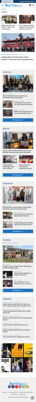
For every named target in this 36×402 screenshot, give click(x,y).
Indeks (5, 392)
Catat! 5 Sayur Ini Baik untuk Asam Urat (15, 325)
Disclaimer (22, 394)
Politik (12, 54)
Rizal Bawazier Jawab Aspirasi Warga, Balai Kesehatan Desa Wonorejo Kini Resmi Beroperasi (17, 208)
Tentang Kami (13, 392)
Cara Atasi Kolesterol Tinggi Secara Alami (16, 337)
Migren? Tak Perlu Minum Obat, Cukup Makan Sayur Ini (17, 318)
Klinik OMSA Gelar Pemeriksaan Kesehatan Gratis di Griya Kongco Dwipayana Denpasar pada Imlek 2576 (26, 166)
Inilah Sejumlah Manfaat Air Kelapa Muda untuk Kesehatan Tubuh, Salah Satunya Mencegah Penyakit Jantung (23, 274)
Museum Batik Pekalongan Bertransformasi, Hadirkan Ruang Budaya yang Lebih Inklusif (17, 151)
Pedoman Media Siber (26, 392)
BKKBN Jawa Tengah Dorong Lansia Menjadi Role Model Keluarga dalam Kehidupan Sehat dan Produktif (23, 112)
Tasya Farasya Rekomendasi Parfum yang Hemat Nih (16, 312)
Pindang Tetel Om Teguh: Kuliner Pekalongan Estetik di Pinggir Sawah (17, 267)
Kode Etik (14, 394)
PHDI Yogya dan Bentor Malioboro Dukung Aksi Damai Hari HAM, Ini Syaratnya (26, 27)
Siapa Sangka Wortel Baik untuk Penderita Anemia (16, 331)
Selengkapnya (18, 120)
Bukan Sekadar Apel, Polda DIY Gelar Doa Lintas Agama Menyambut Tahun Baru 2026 (9, 27)
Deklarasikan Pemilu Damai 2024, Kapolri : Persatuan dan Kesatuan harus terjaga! (17, 59)
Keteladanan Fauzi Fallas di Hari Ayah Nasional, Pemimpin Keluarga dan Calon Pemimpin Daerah (23, 103)
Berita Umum (5, 54)
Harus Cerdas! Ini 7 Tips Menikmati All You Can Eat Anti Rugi (23, 283)
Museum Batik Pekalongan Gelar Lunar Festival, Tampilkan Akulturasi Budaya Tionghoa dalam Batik (9, 166)
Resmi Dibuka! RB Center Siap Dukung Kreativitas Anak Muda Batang (15, 96)
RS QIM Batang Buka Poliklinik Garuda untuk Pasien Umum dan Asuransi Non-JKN (23, 223)
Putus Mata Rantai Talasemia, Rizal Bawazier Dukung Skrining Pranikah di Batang (23, 215)
